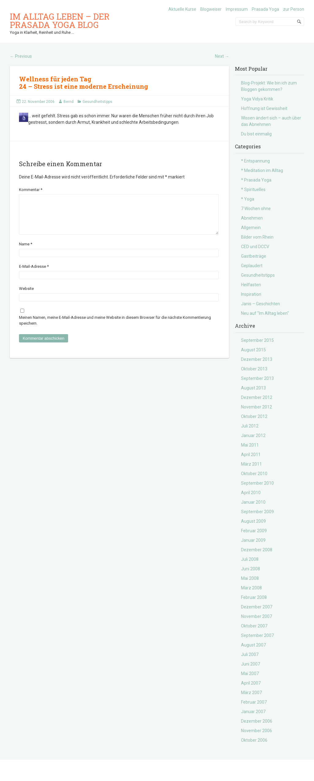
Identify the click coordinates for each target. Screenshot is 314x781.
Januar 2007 (253, 711)
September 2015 (257, 340)
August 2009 (253, 521)
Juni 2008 (250, 568)
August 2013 (253, 387)
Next (222, 56)
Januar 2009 (253, 540)
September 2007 (257, 635)
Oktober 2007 (254, 625)
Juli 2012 (249, 426)
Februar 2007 (254, 702)
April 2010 (251, 492)
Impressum (237, 9)
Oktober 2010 (254, 473)
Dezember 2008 (256, 549)
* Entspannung (255, 160)
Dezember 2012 (256, 397)
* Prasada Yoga (256, 180)
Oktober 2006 (254, 740)
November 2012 (256, 406)
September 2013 (257, 378)
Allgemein (251, 227)
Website (26, 296)
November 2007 (256, 616)
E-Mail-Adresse (34, 273)
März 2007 (251, 692)
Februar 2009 (254, 530)
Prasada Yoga (265, 9)
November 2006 (256, 730)
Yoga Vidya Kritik (257, 98)
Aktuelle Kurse (182, 9)
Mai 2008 (250, 578)
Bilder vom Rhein (257, 237)
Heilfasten (251, 284)
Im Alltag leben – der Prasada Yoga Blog (59, 20)
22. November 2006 (38, 102)
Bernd (68, 102)
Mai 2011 (250, 445)
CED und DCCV (255, 246)
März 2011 (251, 464)
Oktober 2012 (254, 416)
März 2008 (251, 587)
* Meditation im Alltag (262, 170)
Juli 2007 (249, 654)
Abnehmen (252, 218)
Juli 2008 (249, 559)
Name (25, 251)
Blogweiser (211, 9)
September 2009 (257, 511)
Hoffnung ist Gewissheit (264, 108)
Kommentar (30, 189)
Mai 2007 (250, 673)
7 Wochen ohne (256, 208)
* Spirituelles (253, 189)
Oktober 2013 (254, 368)
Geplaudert (251, 265)
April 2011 (251, 454)
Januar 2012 (253, 435)
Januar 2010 (253, 502)
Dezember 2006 (256, 721)
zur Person (293, 9)
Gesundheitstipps (97, 102)
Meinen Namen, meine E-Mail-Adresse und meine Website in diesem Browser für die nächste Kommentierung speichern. (115, 327)
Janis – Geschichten (260, 303)
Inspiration (251, 294)
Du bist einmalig (256, 133)
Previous (21, 56)
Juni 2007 (250, 664)
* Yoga (247, 199)
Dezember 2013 (256, 359)
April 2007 (251, 683)
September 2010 (257, 483)
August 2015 (253, 349)
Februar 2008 (254, 597)
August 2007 (253, 644)
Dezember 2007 (256, 606)
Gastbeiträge (253, 256)
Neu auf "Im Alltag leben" (265, 313)
